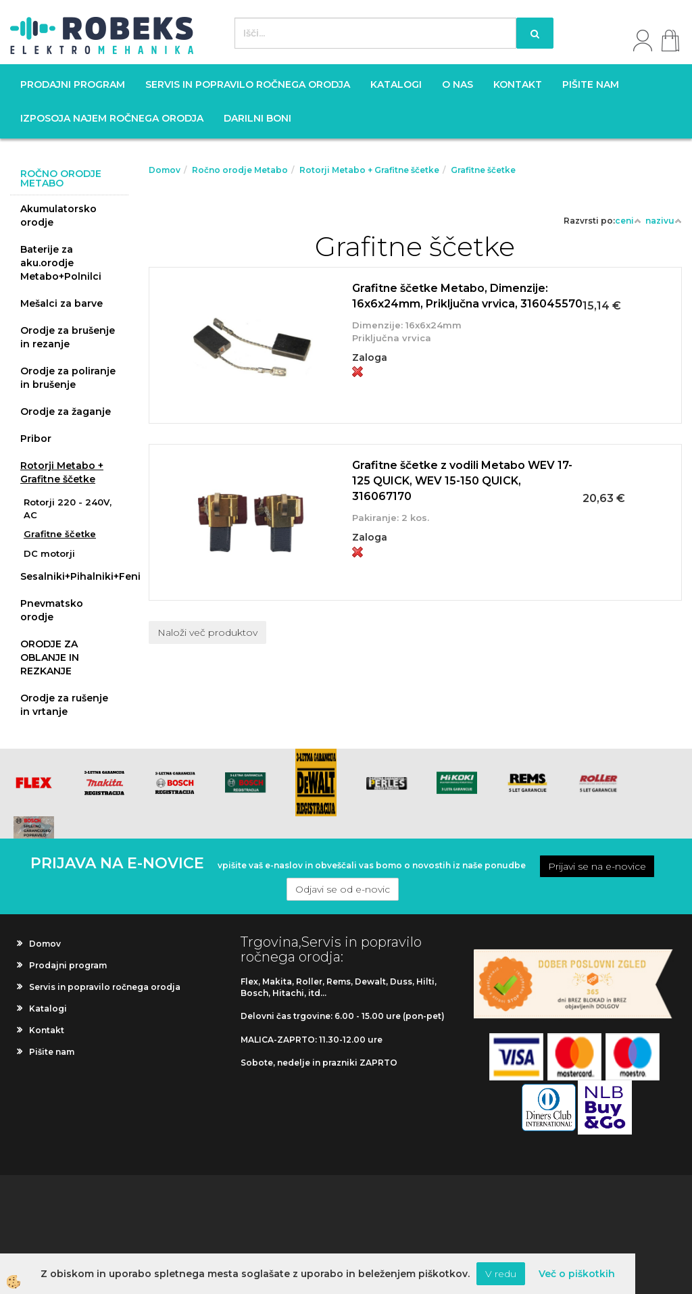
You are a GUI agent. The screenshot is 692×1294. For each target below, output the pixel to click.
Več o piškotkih (577, 1274)
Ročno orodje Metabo (240, 170)
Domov (164, 170)
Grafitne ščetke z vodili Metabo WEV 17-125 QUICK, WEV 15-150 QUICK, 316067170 (462, 481)
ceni (628, 221)
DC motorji (49, 553)
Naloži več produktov (207, 632)
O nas (457, 84)
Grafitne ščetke (60, 533)
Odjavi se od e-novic (342, 889)
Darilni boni (257, 118)
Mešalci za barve (61, 303)
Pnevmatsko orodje (51, 610)
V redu (500, 1274)
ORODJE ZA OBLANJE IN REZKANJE (49, 657)
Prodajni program (72, 84)
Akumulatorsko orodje (58, 215)
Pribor (35, 438)
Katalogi (396, 84)
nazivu (663, 221)
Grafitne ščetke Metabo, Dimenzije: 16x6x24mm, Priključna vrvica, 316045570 (467, 296)
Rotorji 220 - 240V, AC (68, 508)
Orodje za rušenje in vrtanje (64, 705)
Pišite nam (590, 84)
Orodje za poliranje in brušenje (68, 378)
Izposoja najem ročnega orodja (111, 118)
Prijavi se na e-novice (597, 866)
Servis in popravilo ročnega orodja (247, 84)
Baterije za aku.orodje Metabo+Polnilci (60, 262)
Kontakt (517, 84)
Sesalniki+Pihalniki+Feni (74, 576)
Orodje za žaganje (65, 411)
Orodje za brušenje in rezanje (67, 337)
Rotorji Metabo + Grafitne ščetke (61, 472)
